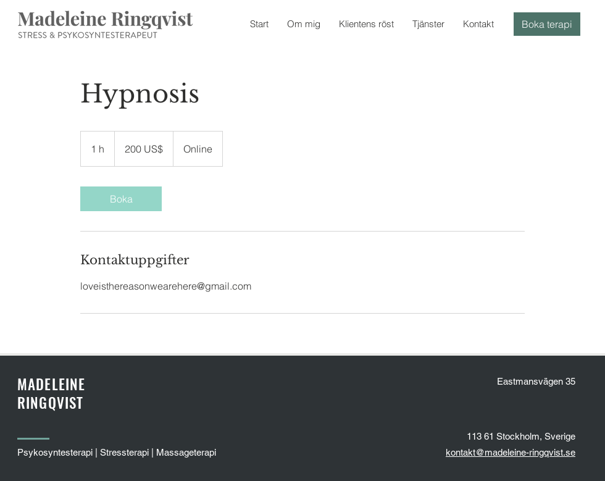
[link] (121, 198)
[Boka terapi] (547, 24)
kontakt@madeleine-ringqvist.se (510, 452)
